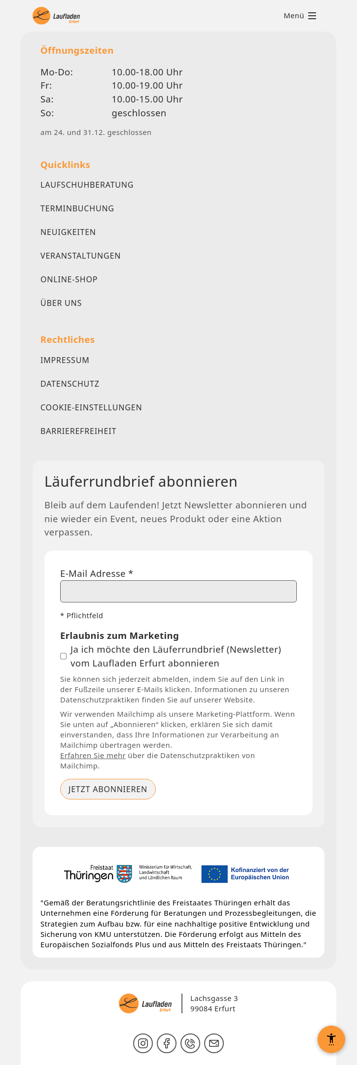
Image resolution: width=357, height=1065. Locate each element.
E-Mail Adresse (97, 573)
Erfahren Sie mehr (93, 755)
